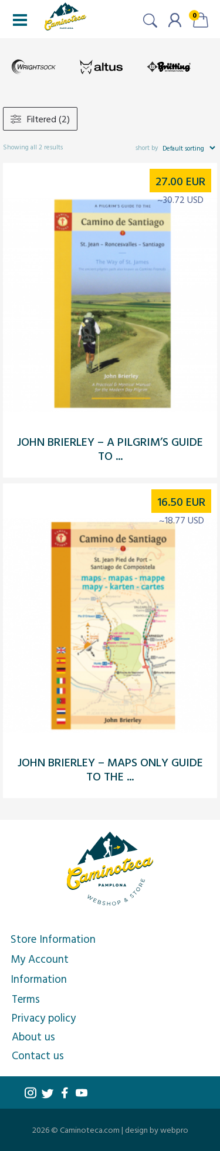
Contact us (38, 1055)
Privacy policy (44, 1017)
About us (33, 1036)
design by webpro (156, 1129)
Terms (26, 998)
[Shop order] (189, 148)
